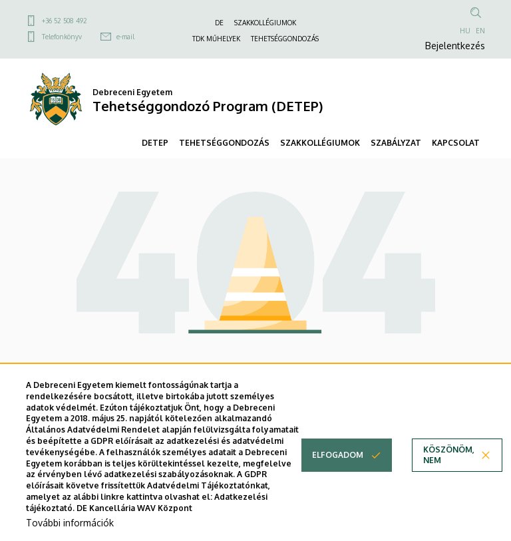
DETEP (155, 143)
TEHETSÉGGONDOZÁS (285, 39)
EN (480, 31)
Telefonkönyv (62, 37)
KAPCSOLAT (456, 143)
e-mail (125, 37)
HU (465, 31)
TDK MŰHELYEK (216, 39)
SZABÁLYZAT (396, 143)
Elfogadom (337, 468)
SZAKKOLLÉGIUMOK (265, 23)
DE (219, 23)
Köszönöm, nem (448, 468)
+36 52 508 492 (64, 21)
